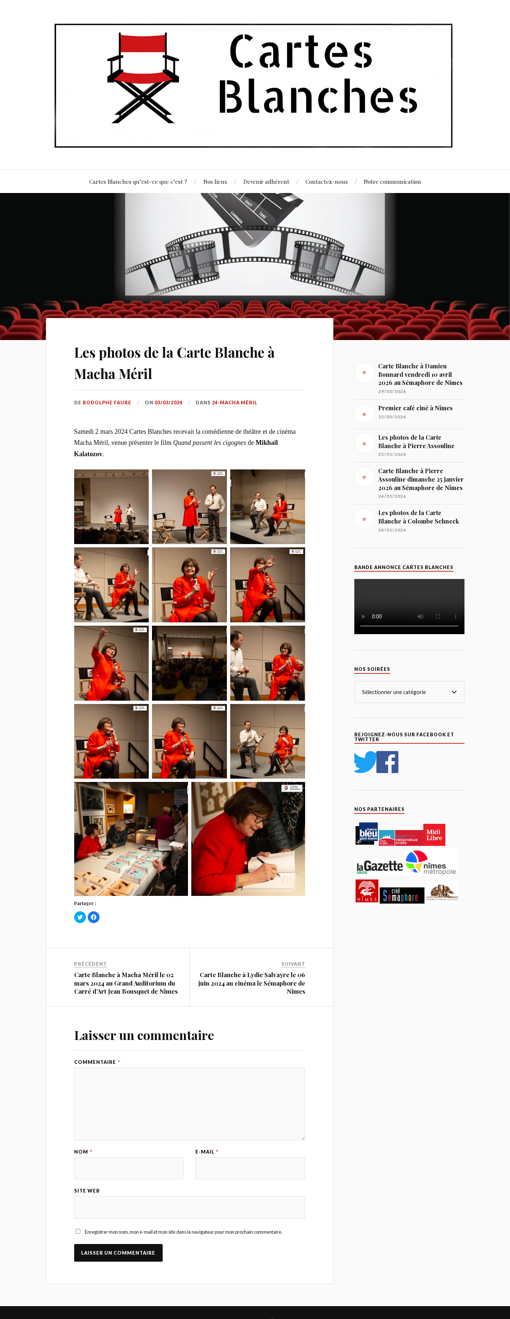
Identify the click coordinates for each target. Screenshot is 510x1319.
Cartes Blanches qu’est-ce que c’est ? (138, 181)
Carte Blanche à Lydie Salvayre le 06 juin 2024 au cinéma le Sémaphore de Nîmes (251, 983)
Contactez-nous (326, 181)
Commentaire (97, 1061)
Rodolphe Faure (108, 402)
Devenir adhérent (266, 181)
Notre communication (392, 181)
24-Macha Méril (235, 402)
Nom (83, 1152)
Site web (87, 1191)
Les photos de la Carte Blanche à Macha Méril (189, 361)
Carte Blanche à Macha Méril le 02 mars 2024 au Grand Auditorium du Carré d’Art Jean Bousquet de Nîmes (126, 983)
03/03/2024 (170, 402)
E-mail (206, 1152)
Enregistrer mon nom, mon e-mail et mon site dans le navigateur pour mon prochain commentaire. (183, 1233)
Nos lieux (215, 181)
